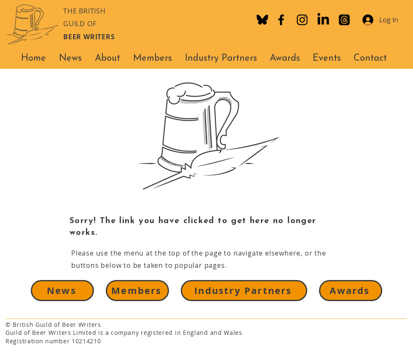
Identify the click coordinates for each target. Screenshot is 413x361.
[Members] (137, 290)
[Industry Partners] (244, 290)
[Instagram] (302, 20)
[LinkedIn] (323, 20)
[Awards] (350, 290)
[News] (62, 290)
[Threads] (344, 20)
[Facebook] (281, 20)
